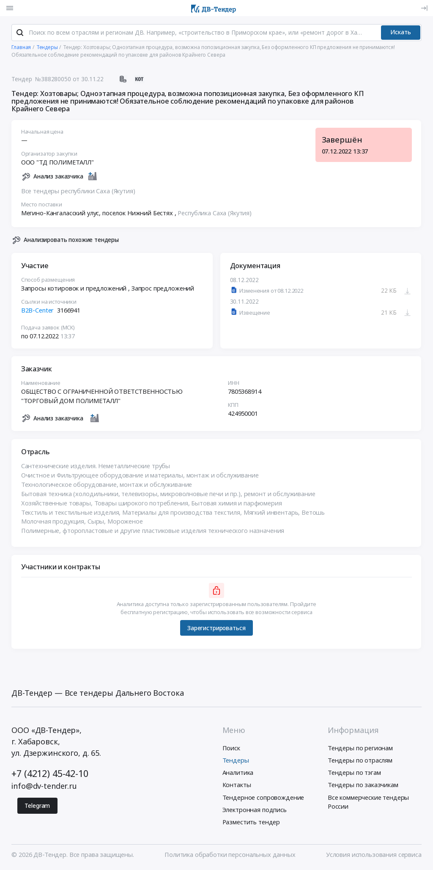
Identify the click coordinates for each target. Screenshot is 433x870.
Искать (400, 33)
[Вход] (424, 8)
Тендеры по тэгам (354, 773)
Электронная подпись (254, 810)
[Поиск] (19, 33)
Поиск (231, 748)
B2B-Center (37, 311)
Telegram (37, 806)
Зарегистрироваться (216, 629)
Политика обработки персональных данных (229, 855)
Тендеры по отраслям (360, 761)
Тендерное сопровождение (263, 798)
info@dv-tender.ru (44, 787)
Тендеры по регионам (360, 748)
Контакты (236, 786)
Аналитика (238, 773)
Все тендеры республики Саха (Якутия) (78, 192)
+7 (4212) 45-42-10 (49, 774)
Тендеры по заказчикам (363, 786)
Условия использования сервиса (374, 855)
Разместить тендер (251, 822)
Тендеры (235, 761)
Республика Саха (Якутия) (215, 214)
